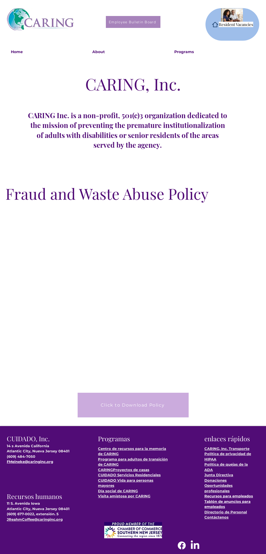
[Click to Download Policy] (133, 405)
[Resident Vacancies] (232, 24)
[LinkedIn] (195, 545)
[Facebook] (181, 545)
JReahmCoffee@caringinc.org (35, 519)
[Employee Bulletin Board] (133, 22)
